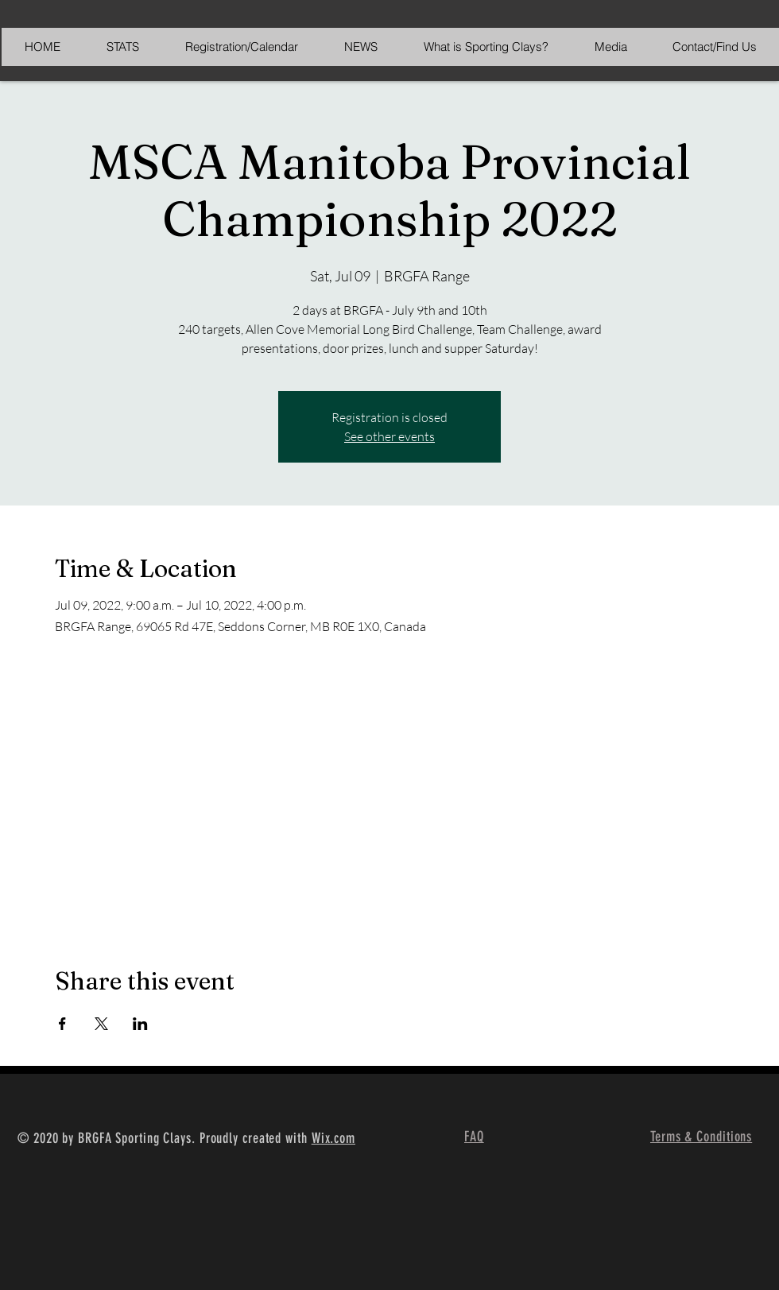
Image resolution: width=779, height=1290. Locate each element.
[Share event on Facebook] (62, 1023)
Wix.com (333, 1138)
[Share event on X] (101, 1023)
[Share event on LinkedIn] (140, 1023)
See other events (389, 436)
